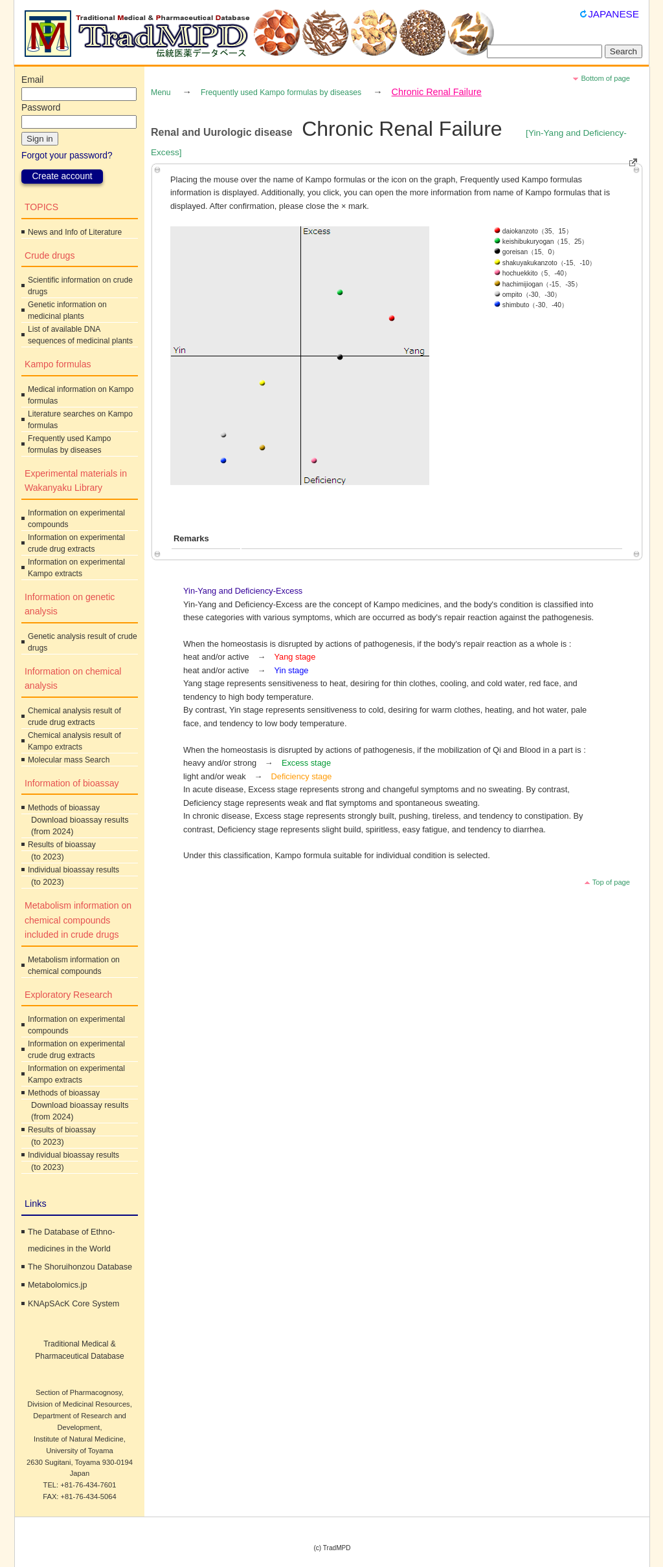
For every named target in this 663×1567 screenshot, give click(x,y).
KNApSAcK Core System (73, 1303)
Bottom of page (605, 78)
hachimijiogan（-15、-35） (537, 284)
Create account (62, 176)
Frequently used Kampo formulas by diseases (281, 92)
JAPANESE (613, 13)
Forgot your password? (67, 155)
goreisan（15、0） (526, 251)
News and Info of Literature (75, 232)
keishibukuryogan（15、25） (541, 241)
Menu (161, 92)
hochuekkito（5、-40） (532, 273)
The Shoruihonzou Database (80, 1266)
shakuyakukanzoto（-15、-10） (545, 262)
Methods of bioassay (64, 807)
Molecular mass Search (68, 759)
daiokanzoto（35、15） (533, 231)
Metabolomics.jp (57, 1285)
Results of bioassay (62, 844)
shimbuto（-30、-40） (531, 304)
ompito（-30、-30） (527, 294)
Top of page (611, 882)
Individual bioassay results (73, 869)
